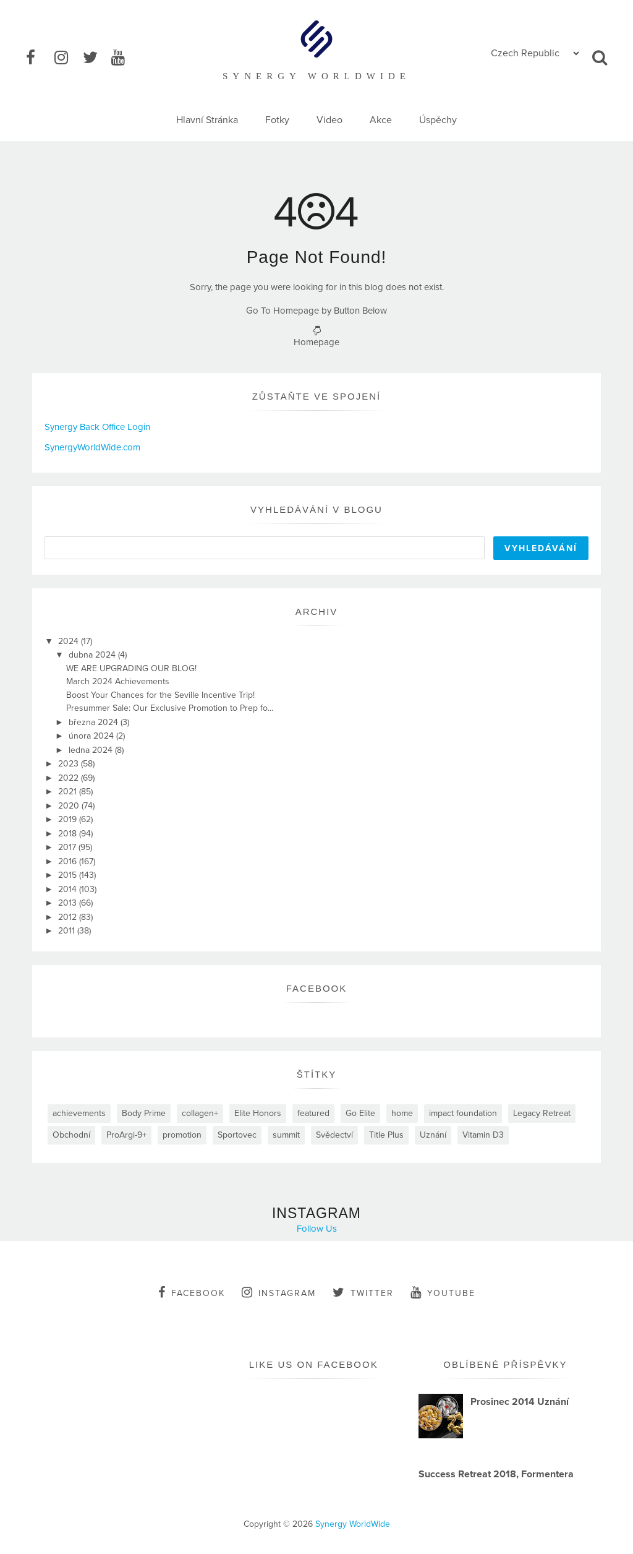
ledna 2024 (92, 750)
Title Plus (386, 1135)
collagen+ (200, 1113)
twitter (363, 1292)
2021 (68, 791)
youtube (442, 1292)
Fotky (277, 120)
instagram (279, 1292)
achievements (79, 1113)
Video (329, 120)
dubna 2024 (93, 655)
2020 (70, 806)
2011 (67, 930)
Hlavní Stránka (207, 120)
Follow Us (317, 1228)
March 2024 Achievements (117, 681)
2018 (68, 833)
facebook (191, 1292)
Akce (381, 120)
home (402, 1113)
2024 (69, 641)
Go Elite (360, 1113)
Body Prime (144, 1113)
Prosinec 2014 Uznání (519, 1402)
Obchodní (71, 1135)
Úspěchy (438, 120)
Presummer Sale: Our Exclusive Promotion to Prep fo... (169, 708)
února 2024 (92, 736)
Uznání (433, 1135)
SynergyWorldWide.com (92, 447)
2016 (68, 861)
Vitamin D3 (483, 1135)
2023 (69, 763)
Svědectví (334, 1135)
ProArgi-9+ (126, 1135)
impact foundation (463, 1113)
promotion (182, 1135)
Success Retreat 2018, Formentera (496, 1474)
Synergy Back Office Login (97, 426)
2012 (68, 917)
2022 (69, 778)
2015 (68, 875)
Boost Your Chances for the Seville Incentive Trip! (160, 695)
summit (286, 1135)
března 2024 (95, 722)
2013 (68, 903)
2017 (68, 847)
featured (313, 1113)
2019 (68, 819)
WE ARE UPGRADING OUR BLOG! (131, 668)
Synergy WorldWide (352, 1524)
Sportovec (237, 1135)
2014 (68, 889)
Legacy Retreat (542, 1113)
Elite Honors (257, 1113)
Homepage (316, 342)
